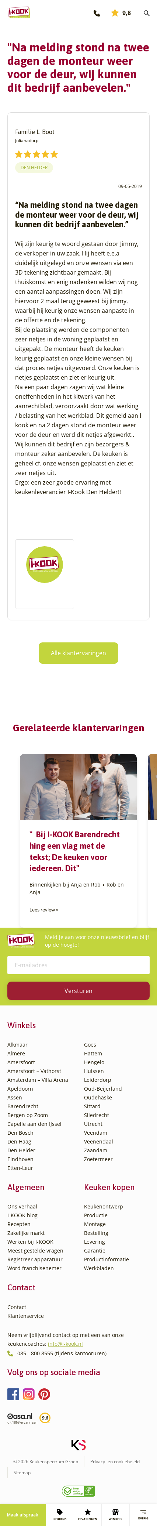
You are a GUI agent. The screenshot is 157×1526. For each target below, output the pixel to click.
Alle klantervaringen (78, 653)
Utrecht (93, 1123)
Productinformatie (106, 1259)
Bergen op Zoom (27, 1115)
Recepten (19, 1224)
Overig (143, 1514)
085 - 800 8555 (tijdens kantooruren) (62, 1353)
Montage (95, 1224)
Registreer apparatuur (35, 1259)
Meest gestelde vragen (35, 1250)
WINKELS (115, 1515)
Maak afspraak (22, 1515)
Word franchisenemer (34, 1268)
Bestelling (96, 1232)
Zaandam (95, 1150)
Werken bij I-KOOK (30, 1241)
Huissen (94, 1071)
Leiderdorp (97, 1079)
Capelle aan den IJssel (34, 1123)
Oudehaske (98, 1097)
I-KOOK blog (22, 1215)
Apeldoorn (20, 1088)
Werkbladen (99, 1268)
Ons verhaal (22, 1206)
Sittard (92, 1106)
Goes (90, 1044)
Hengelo (94, 1062)
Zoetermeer (98, 1159)
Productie (96, 1215)
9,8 (121, 13)
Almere (16, 1053)
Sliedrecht (96, 1115)
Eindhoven (20, 1159)
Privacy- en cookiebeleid (115, 1461)
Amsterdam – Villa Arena (37, 1079)
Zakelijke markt (26, 1232)
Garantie (94, 1250)
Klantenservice (25, 1315)
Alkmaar (17, 1044)
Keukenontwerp (103, 1206)
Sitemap (22, 1472)
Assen (14, 1097)
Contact (16, 1307)
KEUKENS (59, 1515)
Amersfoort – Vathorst (34, 1071)
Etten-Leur (20, 1167)
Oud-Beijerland (103, 1088)
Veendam (95, 1132)
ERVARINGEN (87, 1515)
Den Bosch (20, 1132)
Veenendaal (98, 1141)
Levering (94, 1241)
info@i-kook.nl (65, 1343)
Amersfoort (21, 1062)
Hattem (93, 1053)
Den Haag (19, 1141)
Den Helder (34, 167)
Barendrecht (22, 1106)
